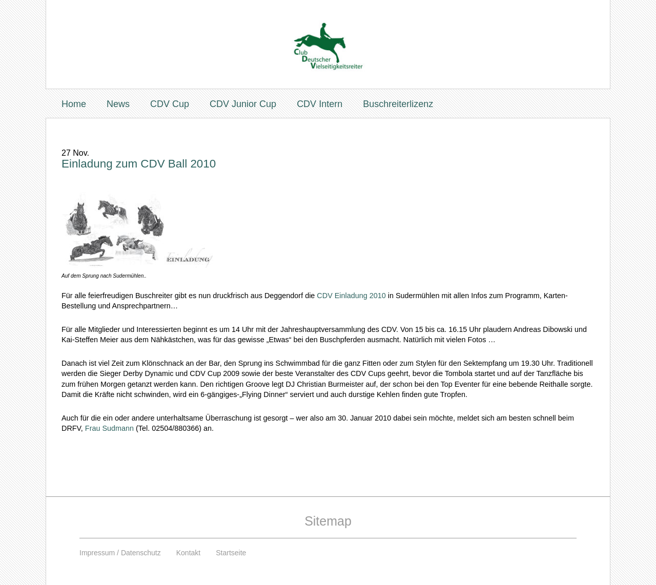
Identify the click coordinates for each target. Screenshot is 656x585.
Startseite (231, 553)
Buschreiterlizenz (398, 104)
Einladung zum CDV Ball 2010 (138, 163)
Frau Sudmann (109, 428)
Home (73, 104)
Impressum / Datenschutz (120, 553)
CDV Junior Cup (243, 104)
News (118, 104)
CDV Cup (169, 104)
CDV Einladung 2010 (351, 295)
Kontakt (188, 553)
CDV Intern (319, 104)
